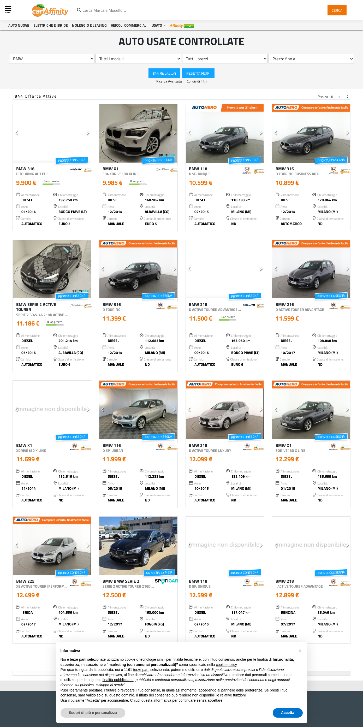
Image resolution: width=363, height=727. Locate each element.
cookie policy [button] (226, 665)
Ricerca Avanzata (169, 81)
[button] (16, 133)
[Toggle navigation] (8, 10)
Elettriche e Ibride (50, 25)
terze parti (141, 669)
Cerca (337, 10)
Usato (157, 25)
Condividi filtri (197, 81)
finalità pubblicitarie (118, 680)
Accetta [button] (287, 713)
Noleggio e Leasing (89, 25)
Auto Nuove (18, 25)
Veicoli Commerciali (129, 25)
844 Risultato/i (164, 72)
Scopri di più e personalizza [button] (93, 713)
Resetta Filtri (198, 72)
